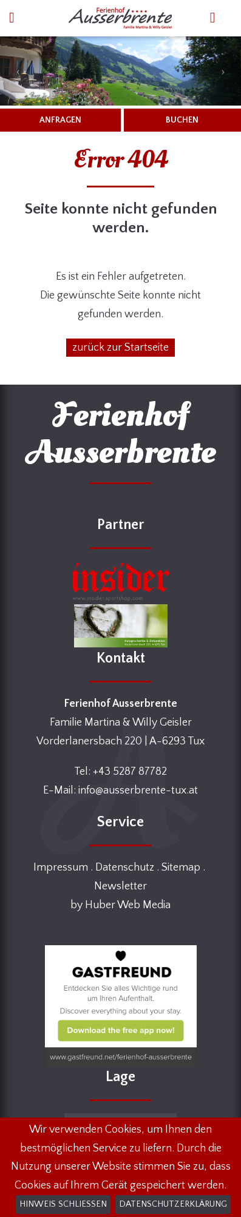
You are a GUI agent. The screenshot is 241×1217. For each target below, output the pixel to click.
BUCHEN (182, 120)
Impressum (60, 867)
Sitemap (180, 867)
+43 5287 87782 (130, 772)
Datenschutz (124, 867)
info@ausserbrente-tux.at (138, 790)
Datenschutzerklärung (173, 1204)
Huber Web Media (128, 905)
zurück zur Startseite (120, 348)
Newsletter (120, 886)
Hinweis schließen (63, 1204)
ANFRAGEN (60, 120)
